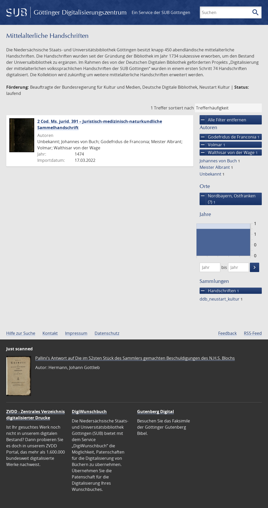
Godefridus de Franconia (229, 137)
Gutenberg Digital (155, 411)
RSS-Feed (253, 333)
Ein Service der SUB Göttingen (161, 12)
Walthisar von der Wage (229, 152)
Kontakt (50, 333)
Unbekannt (212, 174)
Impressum (76, 333)
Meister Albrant (216, 167)
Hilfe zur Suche (20, 333)
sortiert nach (181, 108)
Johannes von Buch (220, 161)
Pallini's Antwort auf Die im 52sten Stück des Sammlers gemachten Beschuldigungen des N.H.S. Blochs (135, 358)
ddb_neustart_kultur (221, 299)
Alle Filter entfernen (223, 119)
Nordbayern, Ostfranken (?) (228, 199)
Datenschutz (107, 333)
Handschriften (219, 291)
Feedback (227, 333)
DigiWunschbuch (89, 411)
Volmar (212, 145)
